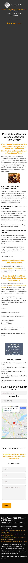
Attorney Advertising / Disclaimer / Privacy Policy (14, 541)
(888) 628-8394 (14, 15)
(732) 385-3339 (17, 13)
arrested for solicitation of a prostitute (11, 268)
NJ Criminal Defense (17, 5)
